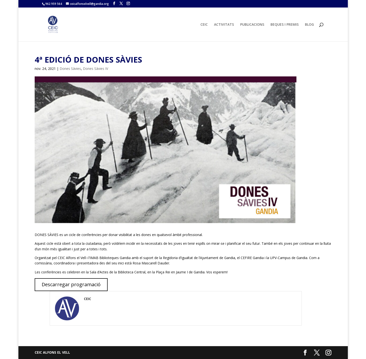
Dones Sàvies (70, 68)
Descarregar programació (71, 284)
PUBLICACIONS (252, 25)
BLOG (309, 25)
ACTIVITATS (224, 25)
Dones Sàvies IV (95, 68)
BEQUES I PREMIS (285, 25)
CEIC (204, 25)
